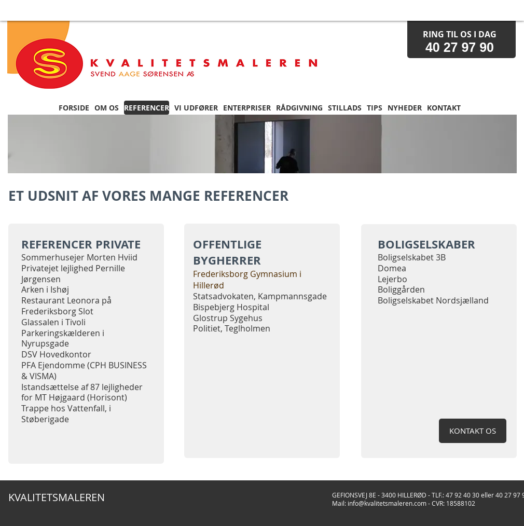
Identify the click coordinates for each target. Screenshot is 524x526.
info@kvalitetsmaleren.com (387, 503)
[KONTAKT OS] (472, 431)
